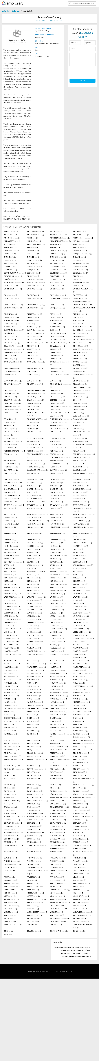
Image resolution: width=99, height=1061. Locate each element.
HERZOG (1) (79, 540)
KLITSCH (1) (10, 584)
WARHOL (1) (33, 909)
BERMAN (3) (80, 267)
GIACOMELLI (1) (81, 479)
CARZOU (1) (10, 336)
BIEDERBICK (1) (13, 276)
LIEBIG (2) (9, 632)
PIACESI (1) (33, 740)
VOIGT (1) (58, 899)
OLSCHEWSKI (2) (12, 718)
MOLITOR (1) (58, 683)
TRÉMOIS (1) (58, 871)
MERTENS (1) (82, 673)
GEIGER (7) (33, 473)
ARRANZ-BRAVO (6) (60, 241)
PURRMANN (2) (34, 756)
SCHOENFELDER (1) (83, 817)
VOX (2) (10, 902)
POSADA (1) (83, 750)
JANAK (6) (9, 559)
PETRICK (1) (81, 734)
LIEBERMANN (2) (81, 629)
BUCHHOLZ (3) (11, 320)
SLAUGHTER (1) (57, 836)
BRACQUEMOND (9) (13, 305)
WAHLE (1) (33, 906)
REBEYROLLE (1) (80, 763)
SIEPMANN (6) (35, 832)
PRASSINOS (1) (35, 753)
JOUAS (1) (56, 568)
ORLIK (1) (78, 718)
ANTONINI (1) (12, 238)
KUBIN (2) (79, 587)
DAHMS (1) (57, 371)
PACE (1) (56, 721)
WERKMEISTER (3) (37, 912)
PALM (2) (33, 724)
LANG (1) (78, 600)
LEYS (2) (33, 629)
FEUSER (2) (33, 441)
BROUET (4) (11, 317)
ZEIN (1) (8, 931)
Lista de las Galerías (10, 11)
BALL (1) (32, 247)
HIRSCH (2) (56, 543)
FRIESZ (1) (79, 464)
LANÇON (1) (34, 600)
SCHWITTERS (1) (58, 823)
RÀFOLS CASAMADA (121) (60, 761)
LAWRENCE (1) (80, 606)
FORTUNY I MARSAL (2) (37, 455)
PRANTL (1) (10, 753)
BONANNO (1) (81, 282)
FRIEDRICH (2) (59, 464)
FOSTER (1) (57, 454)
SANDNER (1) (33, 804)
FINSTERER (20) (81, 441)
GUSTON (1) (10, 508)
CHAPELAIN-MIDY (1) (60, 343)
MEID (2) (9, 673)
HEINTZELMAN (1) (83, 528)
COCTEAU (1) (80, 352)
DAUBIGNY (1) (13, 381)
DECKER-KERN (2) (82, 387)
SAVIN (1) (33, 807)
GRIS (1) (54, 499)
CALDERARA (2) (12, 327)
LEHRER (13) (34, 619)
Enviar (82, 81)
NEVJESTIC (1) (58, 705)
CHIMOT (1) (80, 346)
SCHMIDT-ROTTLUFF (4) (15, 817)
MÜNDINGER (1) (58, 699)
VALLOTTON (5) (58, 883)
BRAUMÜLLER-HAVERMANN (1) (84, 309)
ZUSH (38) (8, 934)
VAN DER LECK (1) (81, 883)
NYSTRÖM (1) (58, 712)
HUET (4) (78, 549)
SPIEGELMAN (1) (57, 839)
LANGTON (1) (34, 603)
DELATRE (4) (11, 394)
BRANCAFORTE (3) (82, 305)
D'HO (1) (32, 371)
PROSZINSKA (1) (12, 756)
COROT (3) (60, 363)
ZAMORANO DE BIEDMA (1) (82, 926)
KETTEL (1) (34, 578)
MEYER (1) (57, 677)
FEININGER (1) (57, 438)
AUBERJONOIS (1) (36, 244)
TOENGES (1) (34, 867)
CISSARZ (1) (83, 349)
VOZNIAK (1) (35, 902)
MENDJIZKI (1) (58, 673)
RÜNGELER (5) (83, 794)
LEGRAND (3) (33, 616)
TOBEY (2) (78, 864)
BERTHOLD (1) (80, 270)
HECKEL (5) (10, 527)
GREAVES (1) (11, 499)
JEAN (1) (79, 559)
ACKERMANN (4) (35, 231)
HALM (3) (55, 518)
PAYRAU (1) (58, 727)
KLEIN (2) (33, 581)
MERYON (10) (11, 677)
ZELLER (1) (34, 931)
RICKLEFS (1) (33, 772)
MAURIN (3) (11, 667)
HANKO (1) (10, 521)
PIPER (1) (55, 743)
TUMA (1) (9, 877)
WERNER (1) (56, 912)
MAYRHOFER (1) (36, 667)
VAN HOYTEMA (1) (36, 886)
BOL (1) (56, 282)
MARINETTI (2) (60, 655)
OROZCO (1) (14, 721)
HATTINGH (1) (57, 524)
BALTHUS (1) (55, 247)
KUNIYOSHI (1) (58, 591)
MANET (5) (11, 651)
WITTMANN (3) (82, 915)
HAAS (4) (56, 508)
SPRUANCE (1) (81, 839)
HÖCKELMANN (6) (83, 543)
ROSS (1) (55, 788)
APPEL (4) (32, 238)
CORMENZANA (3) (13, 362)
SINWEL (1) (34, 836)
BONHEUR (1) (57, 286)
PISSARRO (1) (12, 747)
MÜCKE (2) (34, 696)
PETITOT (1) (61, 735)
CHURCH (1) (14, 349)
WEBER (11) (58, 909)
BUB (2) (78, 317)
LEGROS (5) (57, 616)
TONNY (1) (57, 867)
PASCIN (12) (10, 727)
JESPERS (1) (56, 562)
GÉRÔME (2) (35, 479)
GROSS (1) (79, 499)
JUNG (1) (79, 568)
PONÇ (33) (32, 750)
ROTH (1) (9, 791)
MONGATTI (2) (11, 686)
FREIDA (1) (56, 460)
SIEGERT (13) (13, 832)
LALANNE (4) (80, 597)
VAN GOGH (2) (12, 886)
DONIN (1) (34, 403)
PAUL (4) (32, 727)
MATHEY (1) (37, 664)
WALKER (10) (57, 906)
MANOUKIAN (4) (36, 651)
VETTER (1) (56, 893)
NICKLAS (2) (79, 705)
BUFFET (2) (34, 320)
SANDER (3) (57, 801)
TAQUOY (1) (80, 861)
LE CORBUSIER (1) (57, 610)
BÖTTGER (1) (80, 295)
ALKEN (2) (58, 235)
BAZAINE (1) (79, 257)
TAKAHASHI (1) (58, 858)
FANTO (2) (34, 432)
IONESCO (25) (12, 556)
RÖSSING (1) (79, 788)
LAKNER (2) (56, 597)
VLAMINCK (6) (36, 899)
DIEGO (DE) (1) (34, 397)
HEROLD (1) (10, 540)
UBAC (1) (78, 877)
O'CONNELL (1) (82, 712)
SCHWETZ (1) (33, 823)
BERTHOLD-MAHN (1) (15, 273)
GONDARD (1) (81, 486)
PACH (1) (78, 721)
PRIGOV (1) (57, 753)
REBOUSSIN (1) (12, 766)
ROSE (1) (9, 788)
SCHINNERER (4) (35, 813)
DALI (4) (79, 371)
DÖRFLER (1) (80, 403)
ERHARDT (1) (59, 422)
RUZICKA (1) (34, 797)
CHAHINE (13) (57, 340)
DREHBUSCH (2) (12, 406)
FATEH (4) (55, 432)
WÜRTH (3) (81, 922)
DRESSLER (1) (60, 406)
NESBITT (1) (81, 702)
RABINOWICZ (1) (13, 759)
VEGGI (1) (79, 886)
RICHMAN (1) (57, 769)
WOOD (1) (60, 918)
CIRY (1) (55, 349)
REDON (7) (33, 766)
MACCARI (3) (11, 645)
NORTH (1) (33, 712)
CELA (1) (57, 336)
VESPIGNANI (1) (35, 893)
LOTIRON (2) (11, 635)
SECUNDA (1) (11, 826)
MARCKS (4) (80, 651)
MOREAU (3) (12, 689)
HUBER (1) (34, 549)
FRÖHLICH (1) (11, 467)
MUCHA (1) (11, 696)
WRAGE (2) (10, 922)
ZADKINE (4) (32, 925)
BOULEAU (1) (34, 298)
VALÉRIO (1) (12, 883)
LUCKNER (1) (83, 638)
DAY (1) (55, 381)
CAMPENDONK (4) (14, 330)
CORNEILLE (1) (36, 362)
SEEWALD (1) (34, 826)
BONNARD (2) (34, 289)
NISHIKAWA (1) (59, 708)
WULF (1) (33, 922)
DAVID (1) (34, 381)
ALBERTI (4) (10, 235)
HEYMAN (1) (11, 543)
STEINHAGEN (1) (13, 845)
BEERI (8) (78, 260)
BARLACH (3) (80, 251)
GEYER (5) (58, 479)
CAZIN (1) (35, 336)
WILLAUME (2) (83, 912)
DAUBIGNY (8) (83, 376)
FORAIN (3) (79, 451)
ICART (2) (55, 552)
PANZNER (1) (57, 724)
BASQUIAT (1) (82, 254)
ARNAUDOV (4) (12, 241)
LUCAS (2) (33, 638)
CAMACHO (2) (57, 327)
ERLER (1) (78, 422)
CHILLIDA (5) (58, 346)
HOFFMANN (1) (80, 546)
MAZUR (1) (11, 670)
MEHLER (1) (80, 670)
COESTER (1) (10, 355)
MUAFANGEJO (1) (81, 692)
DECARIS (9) (80, 384)
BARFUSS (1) (33, 251)
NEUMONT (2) (35, 705)
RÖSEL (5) (32, 788)
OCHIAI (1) (10, 715)
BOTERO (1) (58, 295)
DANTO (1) (33, 375)
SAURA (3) (10, 807)
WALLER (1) (79, 906)
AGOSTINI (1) (80, 231)
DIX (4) (77, 400)
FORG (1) (10, 454)
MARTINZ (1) (10, 661)
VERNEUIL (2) (60, 890)
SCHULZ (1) (58, 820)
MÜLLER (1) (79, 696)
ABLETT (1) (11, 231)
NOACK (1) (80, 708)
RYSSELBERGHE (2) (60, 797)
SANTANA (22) (58, 804)
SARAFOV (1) (80, 804)
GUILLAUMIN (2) (59, 505)
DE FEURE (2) (81, 381)
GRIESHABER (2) (34, 499)
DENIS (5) (56, 394)
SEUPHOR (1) (57, 829)
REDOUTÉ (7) (59, 766)
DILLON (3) (35, 400)
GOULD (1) (32, 492)
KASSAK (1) (33, 575)
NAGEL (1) (10, 702)
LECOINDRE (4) (82, 613)
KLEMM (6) (56, 581)
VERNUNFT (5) (81, 890)
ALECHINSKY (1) (35, 235)
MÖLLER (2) (79, 683)
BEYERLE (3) (80, 273)
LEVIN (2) (9, 626)
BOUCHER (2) (11, 298)
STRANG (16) (56, 852)
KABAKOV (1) (10, 571)
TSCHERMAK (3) (81, 874)
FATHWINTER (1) (82, 433)
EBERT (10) (56, 416)
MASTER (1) (81, 661)
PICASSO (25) (57, 740)
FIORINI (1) (10, 445)
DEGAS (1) (10, 390)
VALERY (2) (32, 883)
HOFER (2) (55, 546)
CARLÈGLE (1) (9, 333)
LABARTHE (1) (58, 594)
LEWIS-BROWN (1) (13, 629)
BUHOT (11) (56, 320)
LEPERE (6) (35, 622)
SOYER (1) (33, 839)
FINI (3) (55, 441)
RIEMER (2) (56, 772)
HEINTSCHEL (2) (59, 527)
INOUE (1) (78, 552)
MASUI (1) (12, 664)
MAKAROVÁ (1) (80, 648)
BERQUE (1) (33, 270)
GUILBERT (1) (35, 505)
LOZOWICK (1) (80, 635)
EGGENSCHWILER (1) (37, 419)
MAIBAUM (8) (34, 648)
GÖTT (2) (9, 492)
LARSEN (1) (78, 603)
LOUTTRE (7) (35, 635)
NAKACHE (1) (35, 702)
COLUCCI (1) (79, 355)
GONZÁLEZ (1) (11, 489)
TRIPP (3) (56, 874)
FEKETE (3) (80, 438)
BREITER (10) (34, 314)
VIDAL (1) (10, 896)
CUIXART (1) (80, 368)
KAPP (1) (78, 571)
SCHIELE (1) (10, 813)
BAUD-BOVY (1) (10, 257)
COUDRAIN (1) (12, 368)
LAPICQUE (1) (58, 603)
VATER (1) (55, 886)
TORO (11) (9, 871)
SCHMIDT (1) (80, 813)
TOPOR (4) (79, 867)
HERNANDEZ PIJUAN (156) (82, 535)
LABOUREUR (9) (14, 597)
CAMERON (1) (82, 327)
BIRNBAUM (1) (57, 276)
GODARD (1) (80, 483)
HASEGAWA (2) (35, 524)
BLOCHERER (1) (57, 279)
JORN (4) (9, 568)
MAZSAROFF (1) (81, 667)
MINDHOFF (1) (57, 680)
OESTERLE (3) (58, 715)
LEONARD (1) (81, 619)
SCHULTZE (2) (35, 820)
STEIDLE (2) (80, 842)
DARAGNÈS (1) (59, 375)
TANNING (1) (12, 861)
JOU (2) (31, 568)
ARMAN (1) (83, 238)
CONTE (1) (34, 359)
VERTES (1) (10, 893)
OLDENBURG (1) (81, 715)
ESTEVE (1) (57, 425)
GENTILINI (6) (11, 479)
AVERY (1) (79, 244)
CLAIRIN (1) (13, 352)
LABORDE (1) (79, 594)
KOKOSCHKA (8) (58, 584)
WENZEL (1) (11, 912)
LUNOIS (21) (35, 641)
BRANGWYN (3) (35, 308)
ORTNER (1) (33, 721)
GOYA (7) (57, 492)
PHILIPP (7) (81, 737)
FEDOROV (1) (35, 438)
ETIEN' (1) (77, 425)
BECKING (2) (57, 260)
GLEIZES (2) (56, 483)
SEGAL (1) (56, 826)
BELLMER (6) (56, 263)
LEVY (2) (79, 626)
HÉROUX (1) (33, 540)
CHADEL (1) (10, 340)
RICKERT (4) (81, 769)
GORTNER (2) (56, 489)
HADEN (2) (37, 514)
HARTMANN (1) (82, 521)
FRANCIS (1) (10, 460)
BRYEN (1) (56, 317)
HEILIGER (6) (35, 527)
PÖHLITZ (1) (80, 747)
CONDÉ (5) (10, 359)
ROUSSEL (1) (58, 791)
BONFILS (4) (11, 286)
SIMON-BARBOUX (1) (15, 836)
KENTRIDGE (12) (13, 578)
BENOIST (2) (10, 267)
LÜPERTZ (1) (57, 641)
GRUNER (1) (10, 502)
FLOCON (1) (10, 448)
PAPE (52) (78, 724)
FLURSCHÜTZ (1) (58, 448)
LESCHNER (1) (81, 622)
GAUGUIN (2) (79, 470)
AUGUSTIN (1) (57, 244)
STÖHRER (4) (34, 852)
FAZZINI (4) (10, 438)
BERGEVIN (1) (34, 267)
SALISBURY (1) (37, 801)
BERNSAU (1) (10, 270)
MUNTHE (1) (80, 699)
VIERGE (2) (33, 896)
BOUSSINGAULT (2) (60, 299)
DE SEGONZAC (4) (61, 385)
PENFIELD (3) (80, 731)
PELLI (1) (55, 731)
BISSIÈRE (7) (11, 279)
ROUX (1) (10, 794)
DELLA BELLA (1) (36, 394)
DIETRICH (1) (80, 397)
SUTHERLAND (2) (83, 853)
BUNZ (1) (79, 320)
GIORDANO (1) (34, 483)
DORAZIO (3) (57, 403)
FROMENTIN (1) (35, 467)
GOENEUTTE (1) (13, 486)
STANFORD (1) (34, 842)
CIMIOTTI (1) (33, 349)
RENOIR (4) (36, 769)
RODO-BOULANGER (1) (83, 780)
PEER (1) (10, 731)
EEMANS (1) (10, 419)
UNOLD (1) (32, 880)
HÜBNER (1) (57, 549)
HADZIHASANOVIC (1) (84, 514)
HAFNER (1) (10, 518)
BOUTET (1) (80, 298)
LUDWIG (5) (11, 641)
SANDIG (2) (79, 801)
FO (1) (77, 448)
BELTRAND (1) (81, 263)
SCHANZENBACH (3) (59, 807)
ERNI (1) (9, 425)
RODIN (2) (56, 778)
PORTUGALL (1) (58, 750)
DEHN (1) (55, 390)
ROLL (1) (55, 785)
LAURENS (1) (35, 606)
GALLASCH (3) (80, 467)
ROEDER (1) (10, 785)
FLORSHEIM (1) (35, 448)
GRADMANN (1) (12, 495)
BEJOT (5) (10, 263)
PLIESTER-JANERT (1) (59, 747)
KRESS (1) (33, 587)
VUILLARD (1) (12, 906)
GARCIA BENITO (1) (37, 470)
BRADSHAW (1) (36, 305)
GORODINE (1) (35, 489)
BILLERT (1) (33, 276)
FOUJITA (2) (84, 454)
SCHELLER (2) (58, 810)
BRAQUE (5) (57, 308)
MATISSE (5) (56, 664)
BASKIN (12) (57, 254)
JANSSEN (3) (33, 559)
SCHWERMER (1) (13, 823)
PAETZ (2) (9, 724)
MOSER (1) (10, 692)
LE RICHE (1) (79, 610)
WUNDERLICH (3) (58, 922)
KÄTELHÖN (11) (59, 575)
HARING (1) (56, 521)
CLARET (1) (33, 352)
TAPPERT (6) (57, 861)
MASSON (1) (57, 661)
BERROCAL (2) (58, 270)
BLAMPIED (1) (35, 279)
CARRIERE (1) (80, 333)
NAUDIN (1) (57, 702)
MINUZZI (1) (80, 680)
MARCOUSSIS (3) (12, 654)
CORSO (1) (80, 362)
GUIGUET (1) (14, 505)
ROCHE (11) (33, 778)
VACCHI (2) (79, 880)
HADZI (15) (56, 514)
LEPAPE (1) (11, 622)
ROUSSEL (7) (81, 791)
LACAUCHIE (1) (36, 597)
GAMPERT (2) (11, 470)
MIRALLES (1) (10, 683)
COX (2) (56, 368)
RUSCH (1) (9, 797)
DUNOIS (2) (11, 413)
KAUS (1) (78, 575)
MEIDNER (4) (34, 673)
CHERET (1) (33, 346)
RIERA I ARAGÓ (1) (80, 772)
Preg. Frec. (69, 971)
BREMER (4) (56, 314)
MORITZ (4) (79, 689)
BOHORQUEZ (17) (14, 282)
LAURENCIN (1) (12, 606)
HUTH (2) (10, 552)
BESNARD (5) (34, 273)
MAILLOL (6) (57, 648)
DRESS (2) (33, 406)
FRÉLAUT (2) (79, 460)
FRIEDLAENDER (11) (37, 464)
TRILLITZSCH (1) (81, 871)
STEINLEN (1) (37, 846)
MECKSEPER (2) (36, 670)
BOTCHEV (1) (33, 295)
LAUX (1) (56, 606)
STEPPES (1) (57, 848)
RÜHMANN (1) (57, 794)
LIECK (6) (34, 632)
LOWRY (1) (55, 635)
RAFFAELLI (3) (37, 759)
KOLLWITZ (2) (80, 584)
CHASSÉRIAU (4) (13, 346)
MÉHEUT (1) (57, 670)
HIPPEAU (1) (35, 543)
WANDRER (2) (11, 909)
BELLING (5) (33, 263)
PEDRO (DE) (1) (80, 727)
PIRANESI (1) (83, 743)
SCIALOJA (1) (79, 823)
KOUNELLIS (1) (12, 587)
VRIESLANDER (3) (60, 902)
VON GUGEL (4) (81, 899)
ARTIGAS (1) (81, 241)
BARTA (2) (33, 254)
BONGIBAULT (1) (35, 286)
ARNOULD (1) (34, 241)
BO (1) (77, 279)
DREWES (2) (80, 406)
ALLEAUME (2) (81, 235)
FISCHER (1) (33, 445)
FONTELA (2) (57, 451)
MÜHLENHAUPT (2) (59, 696)
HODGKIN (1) (35, 546)
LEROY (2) (56, 622)
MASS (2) (33, 661)
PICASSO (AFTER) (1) (83, 740)
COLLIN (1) (56, 355)
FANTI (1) (78, 429)
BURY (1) (31, 324)
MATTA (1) (80, 664)
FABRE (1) (10, 429)
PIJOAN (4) (33, 743)
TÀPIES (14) (34, 861)
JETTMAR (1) (80, 562)
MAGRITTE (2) (11, 648)
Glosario (62, 971)
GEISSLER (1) (56, 473)
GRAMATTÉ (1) (58, 495)
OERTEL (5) (33, 715)
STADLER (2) (10, 842)
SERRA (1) (33, 829)
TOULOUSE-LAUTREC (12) (37, 872)
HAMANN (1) (79, 518)
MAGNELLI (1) (81, 645)
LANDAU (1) (56, 600)
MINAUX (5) (33, 680)
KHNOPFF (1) (58, 578)
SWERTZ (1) (10, 858)
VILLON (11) (11, 899)
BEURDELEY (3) (58, 273)
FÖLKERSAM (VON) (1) (14, 451)
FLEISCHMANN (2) (82, 445)
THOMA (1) (33, 864)
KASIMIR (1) (10, 575)
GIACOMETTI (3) (13, 483)
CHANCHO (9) (12, 343)
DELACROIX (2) (81, 390)
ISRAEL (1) (33, 556)
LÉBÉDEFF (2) (56, 613)
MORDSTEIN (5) (83, 686)
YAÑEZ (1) (13, 925)
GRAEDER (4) (34, 495)
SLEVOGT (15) (80, 836)
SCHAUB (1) (33, 810)
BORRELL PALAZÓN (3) (83, 290)
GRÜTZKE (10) (36, 502)
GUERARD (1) (57, 502)
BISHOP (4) (79, 276)
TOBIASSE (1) (11, 867)
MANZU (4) (57, 651)
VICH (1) (78, 893)
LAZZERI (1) (34, 610)
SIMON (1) (78, 832)
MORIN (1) (34, 689)
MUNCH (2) (33, 699)
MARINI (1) (79, 654)
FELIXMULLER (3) (13, 441)
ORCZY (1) (55, 718)
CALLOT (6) (34, 327)
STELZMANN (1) (58, 845)
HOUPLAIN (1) (12, 549)
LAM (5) (9, 600)
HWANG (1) (32, 552)
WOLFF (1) (33, 918)
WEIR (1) (80, 909)
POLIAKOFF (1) (12, 750)
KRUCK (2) (57, 587)
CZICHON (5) (12, 371)
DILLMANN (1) (12, 400)
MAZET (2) (55, 667)
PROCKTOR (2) (81, 753)
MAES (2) (32, 645)
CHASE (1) (82, 343)
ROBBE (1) (10, 778)
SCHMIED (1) (36, 817)
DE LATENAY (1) (12, 384)
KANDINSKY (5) (58, 571)
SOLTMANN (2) (11, 839)
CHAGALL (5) (34, 340)
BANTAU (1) (79, 247)
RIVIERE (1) (79, 775)
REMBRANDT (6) (14, 770)
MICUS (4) (79, 677)
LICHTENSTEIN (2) (58, 629)
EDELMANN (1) (81, 416)
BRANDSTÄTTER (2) (13, 308)
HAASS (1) (9, 514)
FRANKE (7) (34, 460)
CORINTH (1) (80, 359)
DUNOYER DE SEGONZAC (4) (37, 414)
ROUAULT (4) (35, 791)
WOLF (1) (9, 918)
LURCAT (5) (79, 641)
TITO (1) (55, 864)
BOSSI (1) (10, 295)
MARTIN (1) (80, 657)
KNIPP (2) (33, 584)
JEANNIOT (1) (14, 562)
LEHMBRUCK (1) (13, 619)
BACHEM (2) (10, 247)
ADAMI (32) (57, 231)
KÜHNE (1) (33, 591)
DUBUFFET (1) (34, 409)
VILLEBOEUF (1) (81, 896)
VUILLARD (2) (81, 902)
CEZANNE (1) (79, 336)
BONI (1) (78, 286)
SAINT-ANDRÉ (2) (84, 797)
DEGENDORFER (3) (36, 390)
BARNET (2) (10, 254)
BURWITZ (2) (10, 324)
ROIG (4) (34, 785)
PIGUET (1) (11, 743)
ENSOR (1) (33, 422)
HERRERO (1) (58, 540)
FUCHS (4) (56, 467)
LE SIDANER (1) (11, 613)
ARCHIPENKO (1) (60, 238)
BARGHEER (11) (58, 251)
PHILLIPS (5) (10, 740)
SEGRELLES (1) (80, 826)
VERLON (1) (33, 890)
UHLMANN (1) (11, 880)
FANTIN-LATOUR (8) (13, 433)
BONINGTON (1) (13, 289)
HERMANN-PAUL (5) (57, 533)
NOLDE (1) (9, 712)
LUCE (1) (57, 638)
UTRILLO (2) (57, 880)
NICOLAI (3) (15, 708)
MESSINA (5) (35, 677)
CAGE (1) (78, 324)
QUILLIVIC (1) (80, 756)
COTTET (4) (80, 365)
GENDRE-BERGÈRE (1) (83, 474)
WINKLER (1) (34, 915)
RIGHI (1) (34, 775)
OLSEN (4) (33, 718)
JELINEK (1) (33, 562)
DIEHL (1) (57, 397)
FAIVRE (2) (32, 429)
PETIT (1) (32, 734)
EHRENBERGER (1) (61, 419)
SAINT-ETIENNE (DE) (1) (12, 802)
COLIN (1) (32, 355)
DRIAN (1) (13, 409)
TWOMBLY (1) (33, 877)
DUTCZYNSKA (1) (59, 413)
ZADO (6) (56, 925)
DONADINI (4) (12, 403)
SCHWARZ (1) (80, 820)
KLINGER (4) (79, 581)
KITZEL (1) (79, 578)
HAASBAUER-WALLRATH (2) (82, 509)
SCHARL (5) (10, 810)
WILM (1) (10, 915)
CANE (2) (55, 330)
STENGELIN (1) (82, 845)
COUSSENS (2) (35, 368)
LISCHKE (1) (56, 632)
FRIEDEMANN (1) (12, 464)
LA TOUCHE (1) (35, 594)
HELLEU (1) (34, 533)
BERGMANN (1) (58, 267)
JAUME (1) (56, 559)
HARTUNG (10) (11, 524)
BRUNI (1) (33, 317)
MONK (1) (33, 686)
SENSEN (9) (9, 829)
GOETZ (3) (56, 486)
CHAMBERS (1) (83, 340)
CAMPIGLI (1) (35, 330)
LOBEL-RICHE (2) (82, 632)
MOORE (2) (56, 686)
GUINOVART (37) (81, 505)
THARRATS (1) (13, 864)
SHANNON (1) (81, 829)
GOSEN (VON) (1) (82, 489)
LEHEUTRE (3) (81, 616)
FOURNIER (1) (60, 457)
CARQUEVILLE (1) (58, 333)
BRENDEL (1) (80, 314)
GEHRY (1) (10, 473)
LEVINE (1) (33, 626)
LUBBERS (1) (11, 638)
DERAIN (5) (10, 397)
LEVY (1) (56, 626)
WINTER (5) (57, 915)
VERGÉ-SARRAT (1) (13, 890)
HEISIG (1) (10, 533)
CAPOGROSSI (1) (83, 330)
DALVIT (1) (10, 375)
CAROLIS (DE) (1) (35, 333)
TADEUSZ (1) (34, 858)
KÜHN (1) (9, 591)
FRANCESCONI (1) (82, 457)
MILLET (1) (12, 680)
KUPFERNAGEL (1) (82, 591)
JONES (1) (35, 565)
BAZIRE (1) (10, 260)
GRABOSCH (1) (80, 492)
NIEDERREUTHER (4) (37, 708)
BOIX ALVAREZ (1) (36, 282)
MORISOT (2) (57, 689)
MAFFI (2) (55, 645)
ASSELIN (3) (11, 244)
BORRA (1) (57, 289)
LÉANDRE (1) (34, 613)
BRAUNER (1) (11, 314)
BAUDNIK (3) (58, 257)
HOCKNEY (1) (11, 546)
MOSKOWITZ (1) (34, 692)
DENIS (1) (79, 394)
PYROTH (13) (57, 756)
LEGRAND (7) (11, 616)
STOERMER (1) (11, 852)
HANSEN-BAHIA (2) (38, 521)
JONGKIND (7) (83, 565)
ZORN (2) (79, 931)
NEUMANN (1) (11, 705)
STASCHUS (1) (57, 842)
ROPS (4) (83, 785)
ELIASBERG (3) (80, 419)
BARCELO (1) (11, 251)
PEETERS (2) (33, 731)
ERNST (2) (32, 425)
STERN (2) (79, 848)
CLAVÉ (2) (56, 352)
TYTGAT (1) (57, 877)
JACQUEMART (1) (58, 556)
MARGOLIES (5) (35, 654)
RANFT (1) (79, 759)
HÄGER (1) (34, 518)
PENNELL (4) (11, 734)
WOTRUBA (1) (80, 918)
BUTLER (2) (55, 324)
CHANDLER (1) (37, 343)
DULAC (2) (78, 409)
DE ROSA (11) (35, 384)
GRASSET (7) (80, 495)
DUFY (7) (55, 409)
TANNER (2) (79, 858)
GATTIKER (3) (58, 470)
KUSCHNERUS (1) (13, 594)
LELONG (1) (56, 619)
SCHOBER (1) (58, 817)
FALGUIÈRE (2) (59, 429)
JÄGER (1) (79, 556)
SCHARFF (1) (80, 807)
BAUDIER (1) (33, 257)
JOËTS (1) (9, 565)
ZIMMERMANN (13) (59, 931)
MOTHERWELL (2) (59, 692)
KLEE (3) (8, 581)
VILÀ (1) (57, 896)
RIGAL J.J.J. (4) (9, 775)
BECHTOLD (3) (34, 260)
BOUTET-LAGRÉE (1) (82, 301)
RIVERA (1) (56, 775)
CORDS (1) (55, 359)
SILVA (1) (57, 832)
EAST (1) (78, 413)
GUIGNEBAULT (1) (81, 502)
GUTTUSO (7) (34, 508)
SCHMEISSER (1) (57, 813)
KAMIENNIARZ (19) (36, 571)
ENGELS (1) (10, 422)
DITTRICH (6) (57, 400)
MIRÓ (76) (32, 683)
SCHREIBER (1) (12, 820)
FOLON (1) (35, 451)
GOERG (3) (34, 486)
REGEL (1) (78, 766)
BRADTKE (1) (57, 305)
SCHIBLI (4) (81, 810)
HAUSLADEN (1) (81, 524)
